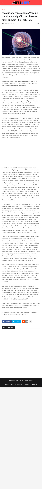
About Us (27, 384)
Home (3, 9)
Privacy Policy (18, 384)
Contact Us (34, 384)
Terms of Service (9, 384)
